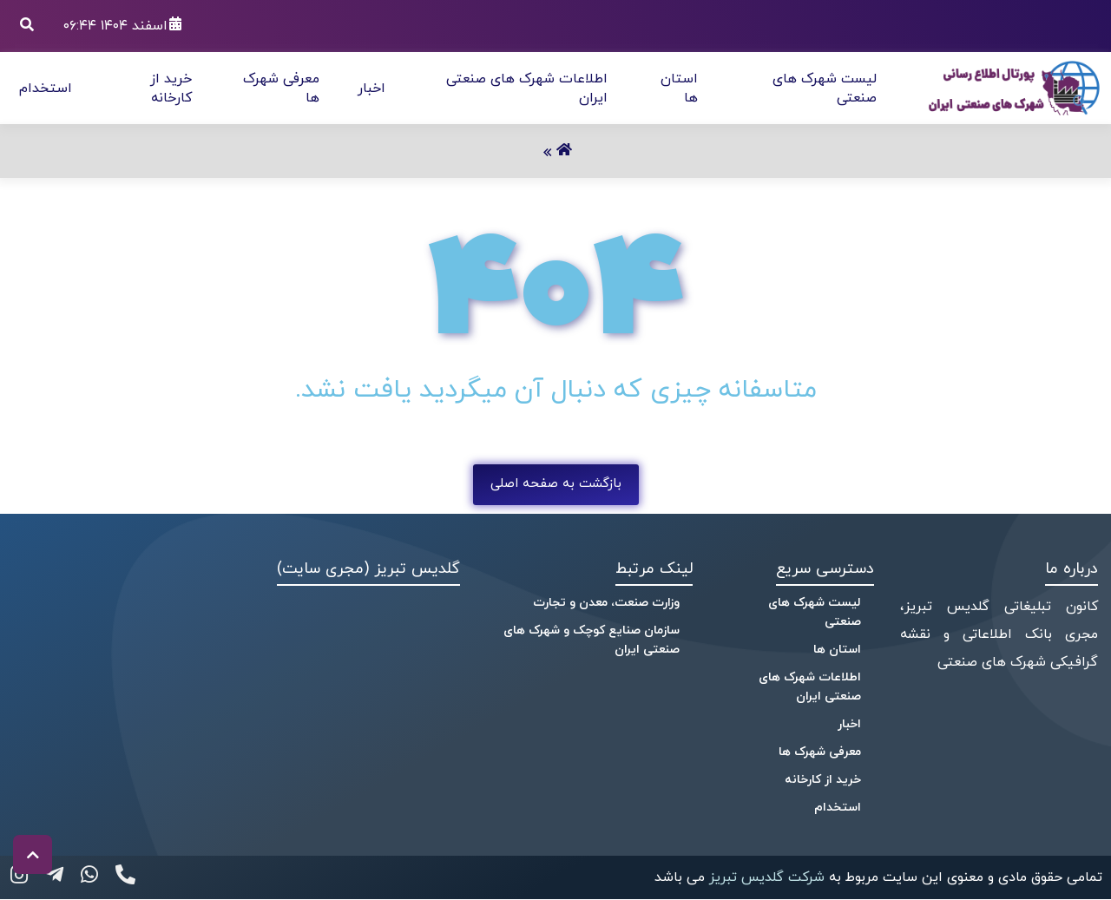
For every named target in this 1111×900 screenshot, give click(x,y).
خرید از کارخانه (171, 88)
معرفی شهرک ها (820, 752)
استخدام (45, 88)
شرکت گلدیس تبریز (765, 877)
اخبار (371, 88)
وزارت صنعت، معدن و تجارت (606, 603)
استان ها (837, 649)
